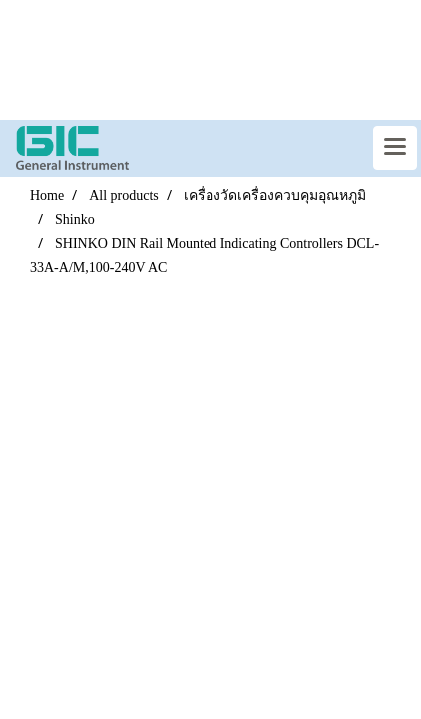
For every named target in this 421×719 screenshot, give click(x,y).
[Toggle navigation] (395, 148)
